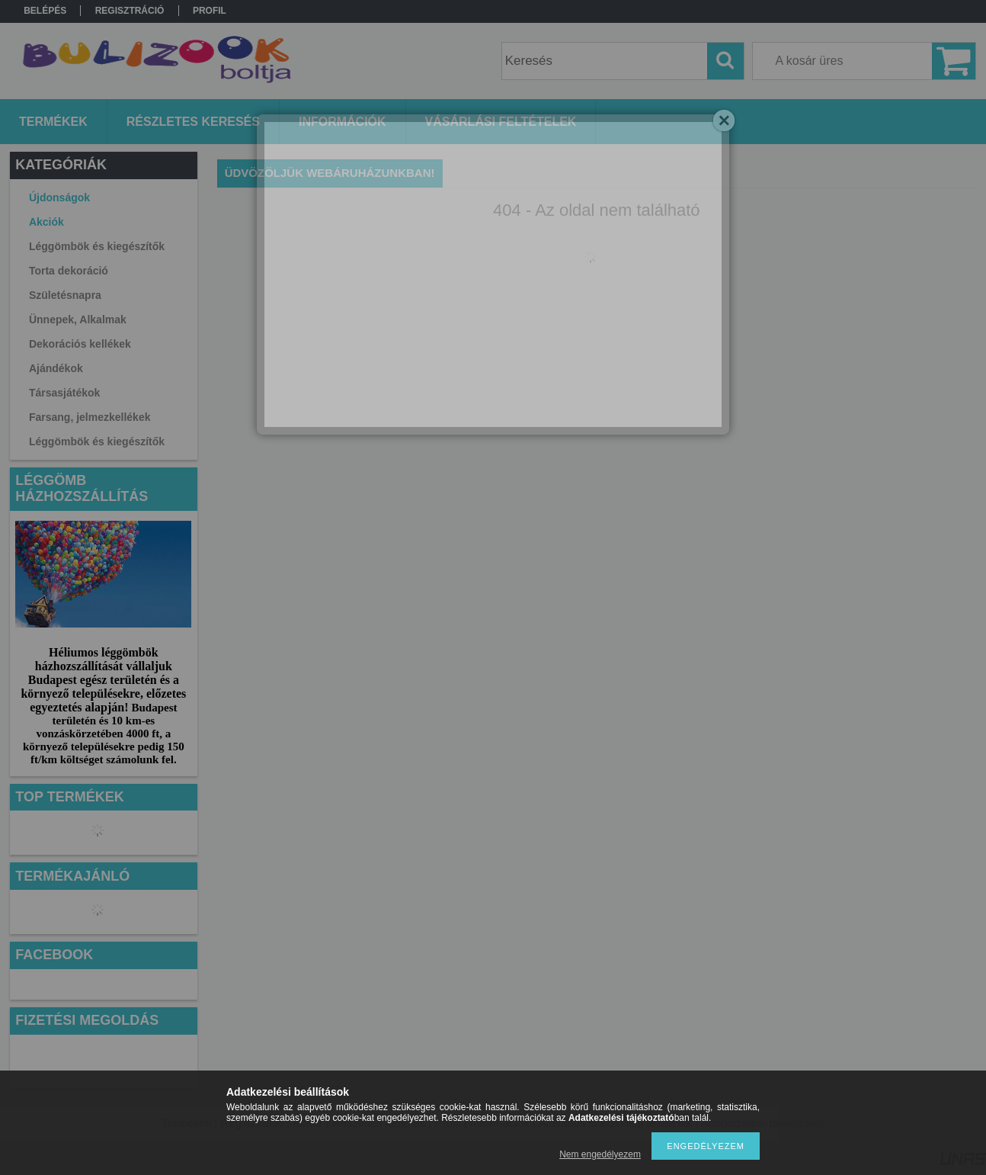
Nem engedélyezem (600, 1154)
